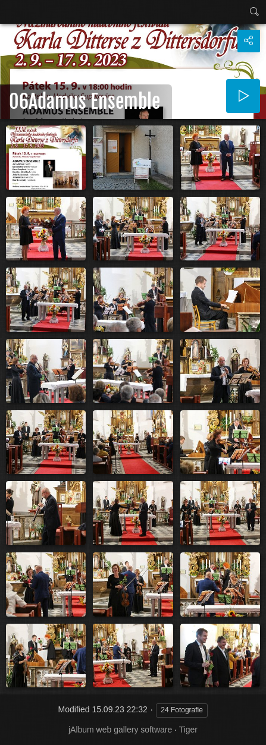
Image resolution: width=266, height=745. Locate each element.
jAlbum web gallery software (120, 729)
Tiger (188, 729)
